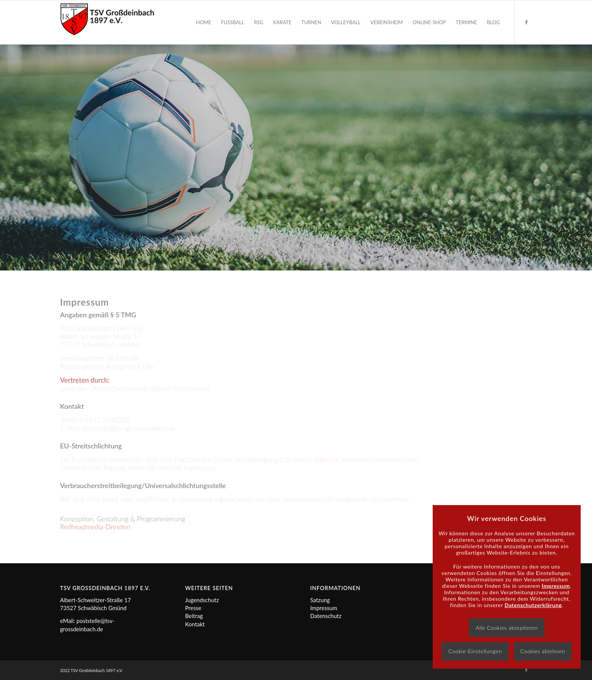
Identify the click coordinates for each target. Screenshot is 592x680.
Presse (193, 607)
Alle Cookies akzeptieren (507, 627)
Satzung (320, 600)
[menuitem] (203, 22)
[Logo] (107, 22)
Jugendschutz (202, 600)
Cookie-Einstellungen (475, 651)
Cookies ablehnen (542, 651)
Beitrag (194, 615)
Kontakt (195, 624)
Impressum (324, 607)
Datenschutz (326, 615)
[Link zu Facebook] (526, 22)
